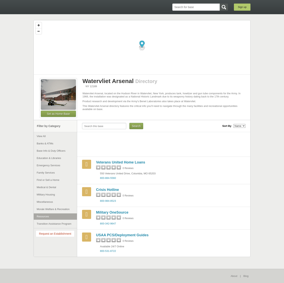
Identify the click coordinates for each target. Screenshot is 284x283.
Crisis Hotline (107, 190)
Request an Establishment (55, 233)
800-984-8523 (108, 200)
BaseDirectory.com (62, 7)
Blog (245, 276)
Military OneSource (112, 212)
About (234, 276)
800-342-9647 (108, 223)
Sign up (242, 7)
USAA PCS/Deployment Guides (122, 235)
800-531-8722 (108, 250)
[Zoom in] (39, 25)
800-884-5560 (108, 178)
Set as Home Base (58, 113)
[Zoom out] (39, 31)
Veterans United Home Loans (120, 162)
